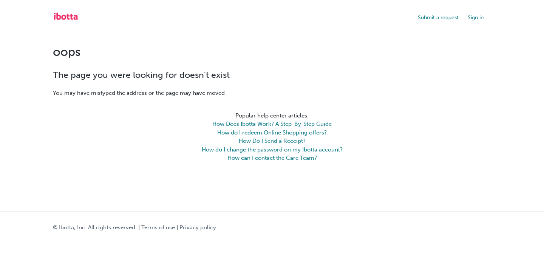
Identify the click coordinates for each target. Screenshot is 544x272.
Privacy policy (197, 227)
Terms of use (158, 227)
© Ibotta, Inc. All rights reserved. (95, 227)
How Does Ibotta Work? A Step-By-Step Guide (272, 124)
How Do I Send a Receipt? (272, 141)
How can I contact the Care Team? (272, 158)
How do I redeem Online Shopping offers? (272, 132)
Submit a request (438, 17)
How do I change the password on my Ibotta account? (272, 149)
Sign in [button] (476, 17)
